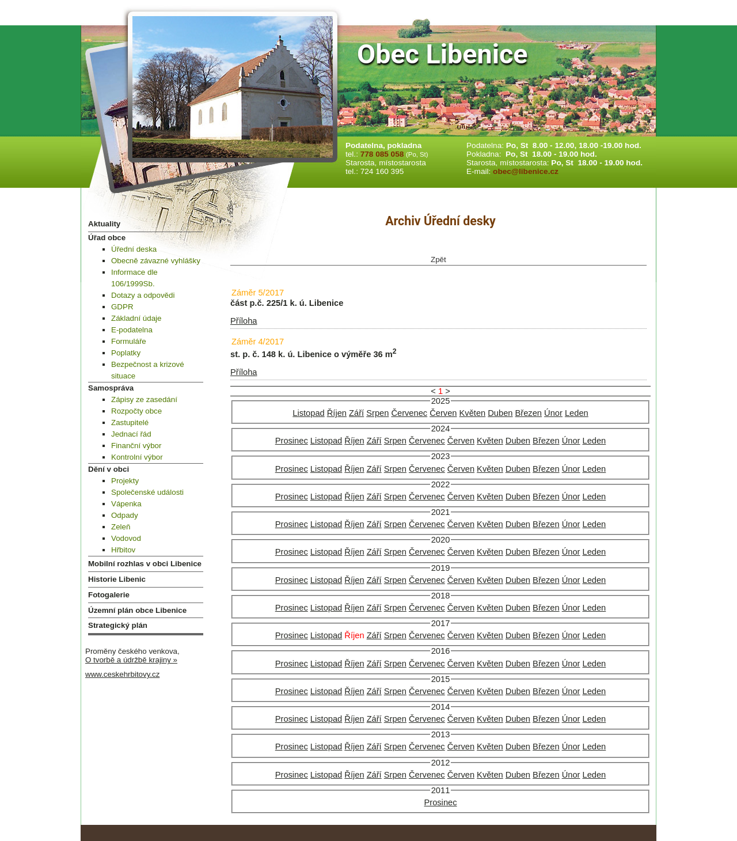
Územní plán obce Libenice (137, 610)
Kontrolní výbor (137, 457)
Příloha (243, 320)
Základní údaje (136, 318)
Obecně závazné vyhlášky (155, 260)
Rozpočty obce (136, 411)
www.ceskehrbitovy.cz (122, 674)
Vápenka (126, 503)
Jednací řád (131, 434)
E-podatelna (132, 329)
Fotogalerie (109, 594)
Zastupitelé (130, 422)
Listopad (308, 413)
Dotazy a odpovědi (142, 295)
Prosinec (291, 440)
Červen (443, 413)
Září (356, 413)
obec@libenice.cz (526, 171)
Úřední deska (134, 249)
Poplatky (125, 352)
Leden (576, 413)
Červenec (409, 413)
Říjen (337, 413)
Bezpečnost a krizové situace (147, 370)
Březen (528, 413)
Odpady (124, 515)
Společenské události (147, 492)
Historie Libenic (117, 579)
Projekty (125, 480)
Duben (500, 413)
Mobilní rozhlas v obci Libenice (145, 563)
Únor (553, 413)
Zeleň (120, 526)
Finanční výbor (136, 445)
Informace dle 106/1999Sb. (134, 278)
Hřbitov (123, 549)
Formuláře (128, 341)
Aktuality (104, 223)
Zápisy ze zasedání (144, 399)
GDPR (122, 306)
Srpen (377, 413)
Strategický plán (117, 625)
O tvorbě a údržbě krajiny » (131, 660)
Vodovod (126, 538)
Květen (472, 413)
